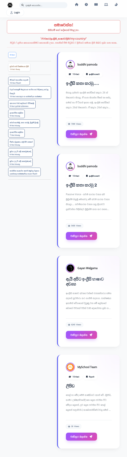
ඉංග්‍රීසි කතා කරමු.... (82, 83)
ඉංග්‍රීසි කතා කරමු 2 (81, 185)
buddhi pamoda (87, 65)
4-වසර (12, 55)
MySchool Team (87, 367)
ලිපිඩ (70, 386)
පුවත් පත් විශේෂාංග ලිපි (19, 68)
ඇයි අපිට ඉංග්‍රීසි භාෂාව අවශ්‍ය (85, 282)
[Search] (43, 5)
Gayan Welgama (87, 268)
